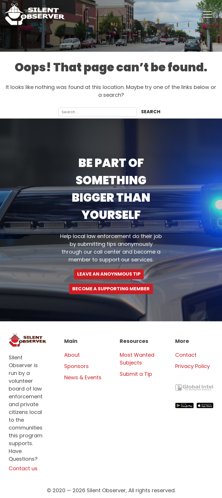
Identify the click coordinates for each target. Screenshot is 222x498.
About (72, 354)
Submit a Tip (136, 374)
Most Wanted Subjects (137, 358)
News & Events (82, 377)
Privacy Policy (192, 366)
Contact (186, 354)
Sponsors (76, 366)
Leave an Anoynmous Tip (108, 274)
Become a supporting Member (111, 288)
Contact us (23, 468)
